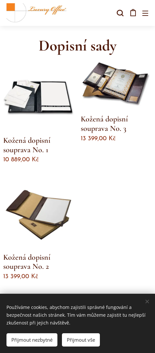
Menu (145, 13)
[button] (119, 13)
